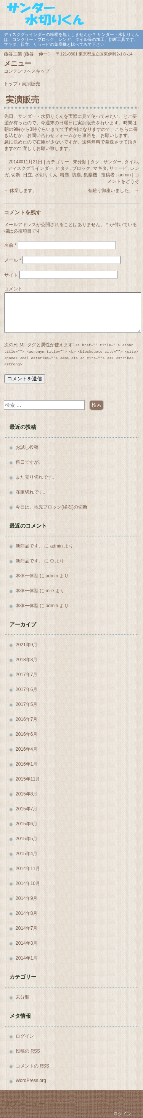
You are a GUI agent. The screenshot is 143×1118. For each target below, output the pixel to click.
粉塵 (64, 175)
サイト (11, 275)
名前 (10, 245)
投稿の (28, 1051)
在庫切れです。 (32, 492)
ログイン (25, 1036)
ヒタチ (62, 168)
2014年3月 (26, 943)
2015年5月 (26, 838)
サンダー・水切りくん (71, 14)
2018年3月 (26, 659)
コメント (13, 289)
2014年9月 (26, 898)
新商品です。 (29, 546)
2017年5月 (26, 704)
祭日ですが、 (29, 462)
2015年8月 (26, 794)
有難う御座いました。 (113, 190)
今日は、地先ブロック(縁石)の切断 (51, 507)
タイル (131, 162)
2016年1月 (26, 764)
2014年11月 (28, 868)
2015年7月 (26, 809)
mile (50, 590)
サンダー (112, 162)
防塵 (76, 175)
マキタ (100, 168)
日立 (27, 175)
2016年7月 (26, 719)
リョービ (118, 168)
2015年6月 (26, 823)
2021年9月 (26, 644)
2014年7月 (26, 928)
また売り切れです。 (36, 477)
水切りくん (46, 175)
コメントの (32, 1066)
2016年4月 (26, 749)
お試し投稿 (27, 447)
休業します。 (20, 190)
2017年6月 (26, 689)
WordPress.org (31, 1080)
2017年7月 (26, 674)
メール (12, 260)
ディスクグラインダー (30, 168)
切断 (15, 175)
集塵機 (90, 175)
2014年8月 (26, 913)
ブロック (81, 168)
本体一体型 (27, 576)
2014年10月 (28, 883)
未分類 (22, 997)
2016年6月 (26, 734)
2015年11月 (28, 779)
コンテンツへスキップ (27, 71)
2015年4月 (26, 853)
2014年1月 (26, 958)
